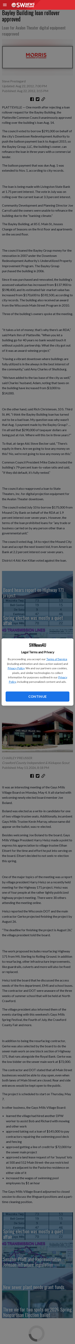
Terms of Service (56, 659)
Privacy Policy (16, 668)
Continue (37, 696)
